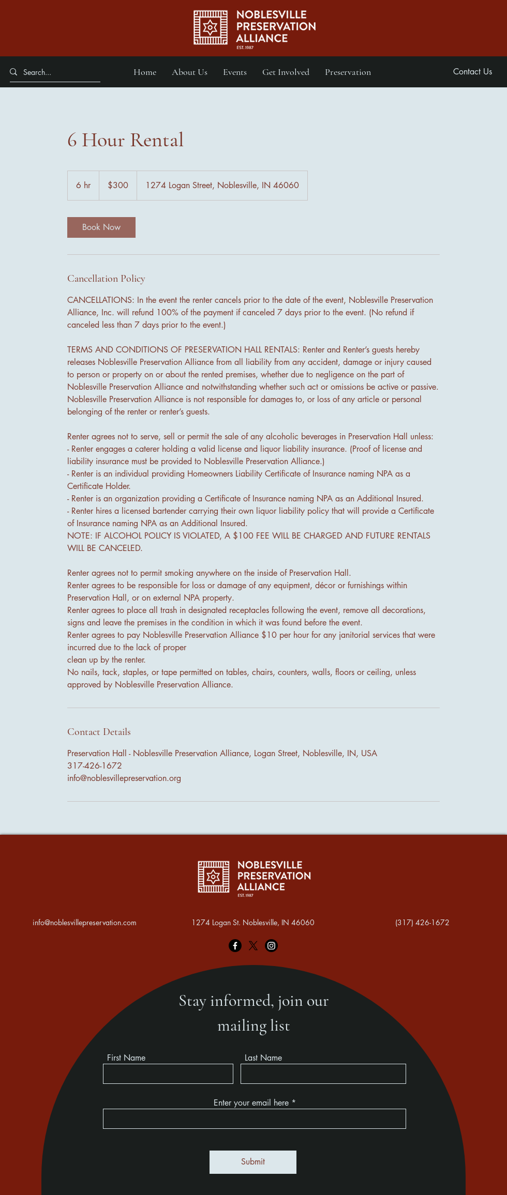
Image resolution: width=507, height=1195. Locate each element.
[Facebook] (235, 945)
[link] (101, 227)
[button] (189, 72)
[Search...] (51, 72)
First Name (126, 1058)
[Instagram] (271, 945)
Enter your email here (251, 1103)
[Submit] (253, 1162)
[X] (253, 945)
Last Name (263, 1058)
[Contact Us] (472, 72)
